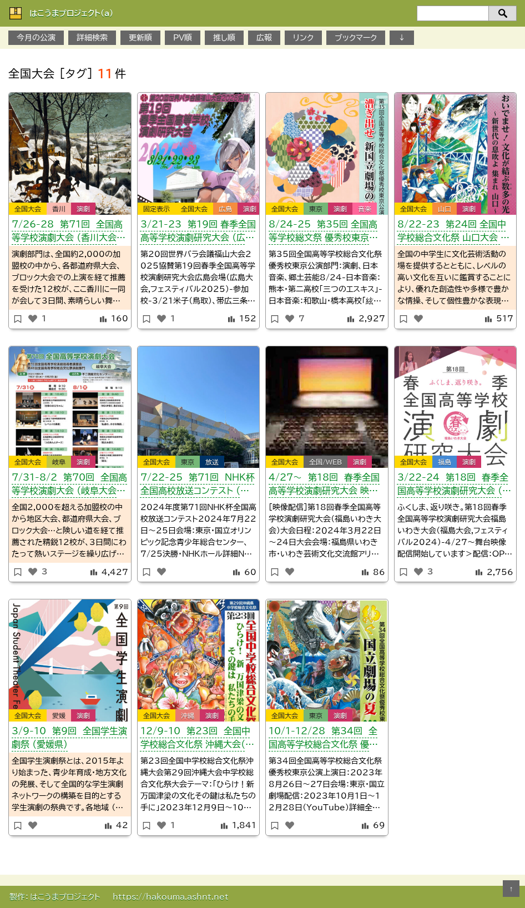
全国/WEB (325, 461)
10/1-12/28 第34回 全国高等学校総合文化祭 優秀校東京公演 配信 (323, 740)
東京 (315, 208)
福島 (444, 461)
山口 (444, 208)
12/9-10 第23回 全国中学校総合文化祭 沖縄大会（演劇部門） (197, 740)
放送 (212, 461)
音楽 (364, 208)
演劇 (83, 208)
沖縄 (187, 715)
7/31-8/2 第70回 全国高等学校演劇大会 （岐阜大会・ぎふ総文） (69, 486)
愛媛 (58, 715)
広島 (225, 208)
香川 (58, 208)
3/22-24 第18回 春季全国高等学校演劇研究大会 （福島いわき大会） (454, 486)
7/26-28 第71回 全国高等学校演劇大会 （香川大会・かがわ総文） (67, 233)
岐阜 (58, 461)
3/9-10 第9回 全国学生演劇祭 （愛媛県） (69, 738)
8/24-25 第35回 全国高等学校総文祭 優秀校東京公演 (323, 233)
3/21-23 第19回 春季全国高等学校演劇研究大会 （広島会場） (198, 233)
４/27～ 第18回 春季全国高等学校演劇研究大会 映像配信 (324, 486)
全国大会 (27, 208)
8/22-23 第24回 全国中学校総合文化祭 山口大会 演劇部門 (453, 233)
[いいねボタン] (33, 318)
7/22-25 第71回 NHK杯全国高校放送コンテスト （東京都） (197, 486)
